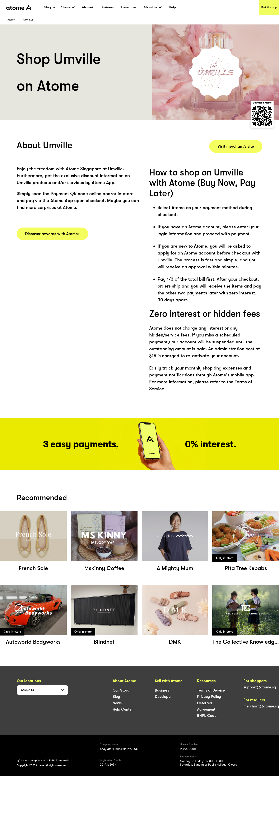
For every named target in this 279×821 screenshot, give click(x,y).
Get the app (269, 7)
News (117, 703)
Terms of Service (211, 690)
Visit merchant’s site (236, 146)
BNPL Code (206, 716)
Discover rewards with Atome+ (52, 233)
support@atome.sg (259, 687)
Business (107, 7)
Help (172, 7)
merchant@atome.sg (261, 706)
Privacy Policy (209, 696)
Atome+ (88, 7)
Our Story (121, 690)
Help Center (123, 709)
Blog (116, 696)
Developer (128, 7)
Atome (11, 19)
